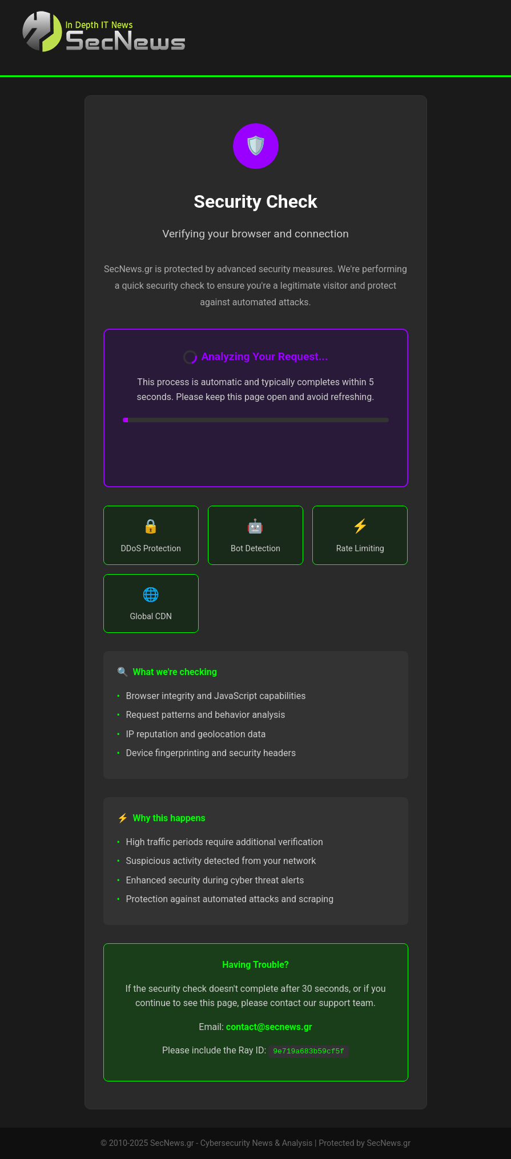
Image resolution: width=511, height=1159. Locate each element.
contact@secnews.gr (269, 1026)
